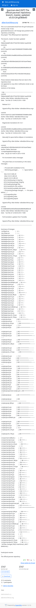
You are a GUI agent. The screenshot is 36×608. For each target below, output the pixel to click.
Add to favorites (7, 586)
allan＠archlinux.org (10, 22)
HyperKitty (18, 605)
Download (6, 576)
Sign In (5, 5)
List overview (5, 572)
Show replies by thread (28, 563)
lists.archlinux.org (12, 2)
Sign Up (14, 5)
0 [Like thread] (24, 560)
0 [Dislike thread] (28, 560)
